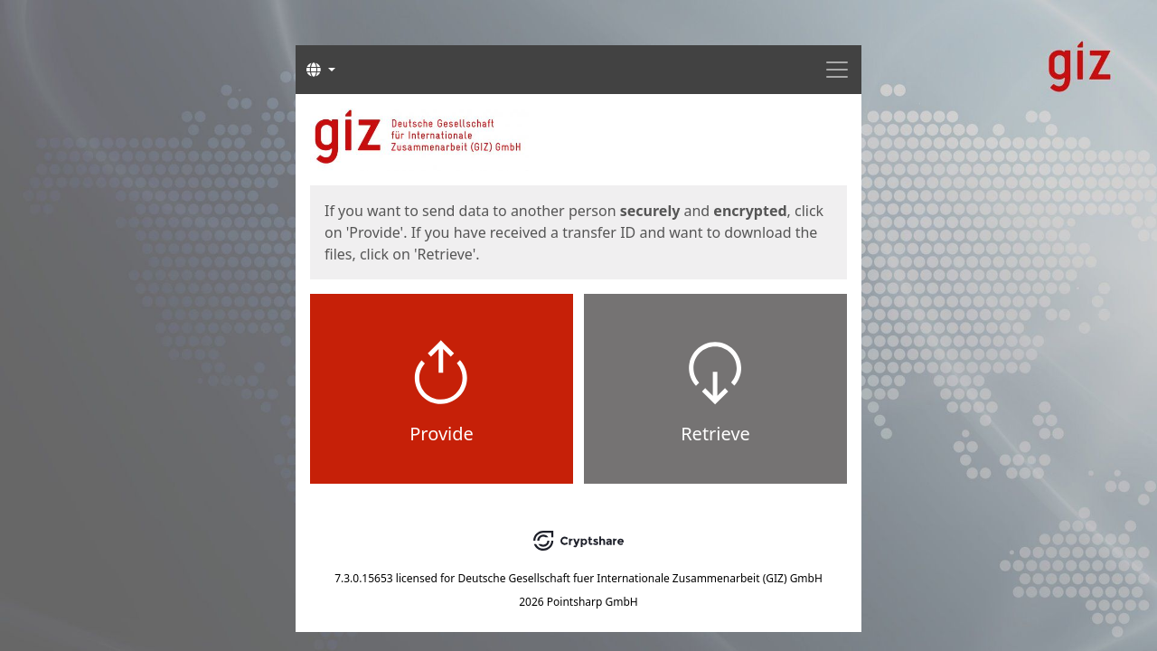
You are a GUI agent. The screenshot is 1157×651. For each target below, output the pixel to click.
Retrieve (715, 433)
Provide (441, 433)
